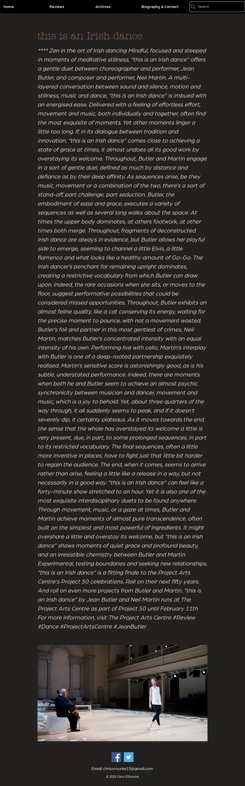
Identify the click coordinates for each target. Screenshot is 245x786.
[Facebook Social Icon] (116, 757)
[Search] (217, 7)
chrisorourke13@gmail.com (128, 769)
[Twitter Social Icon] (129, 757)
